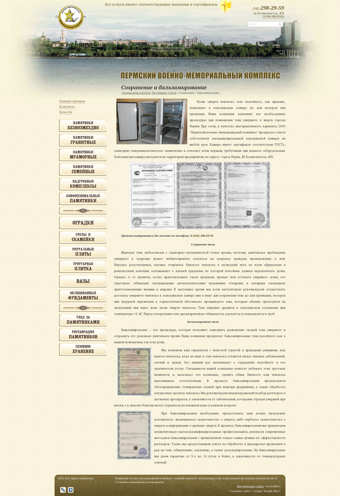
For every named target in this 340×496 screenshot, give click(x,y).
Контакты (66, 106)
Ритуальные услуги (164, 93)
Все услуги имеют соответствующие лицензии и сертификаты (161, 4)
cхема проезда (273, 16)
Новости (65, 112)
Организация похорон (136, 93)
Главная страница (72, 101)
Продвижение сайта (250, 486)
